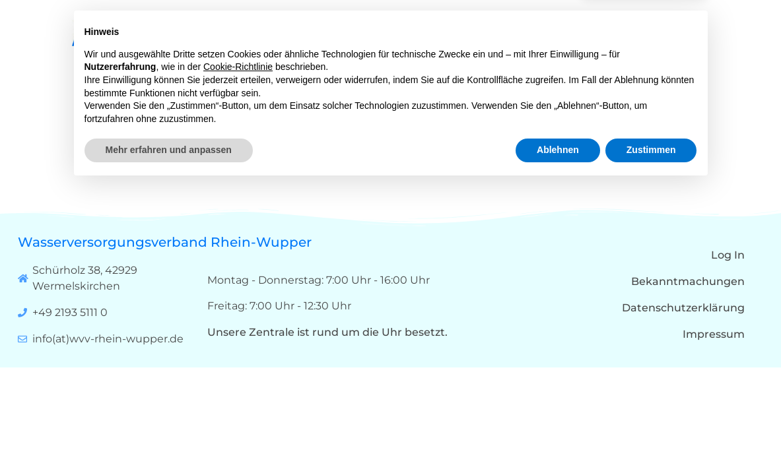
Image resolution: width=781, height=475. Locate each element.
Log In (728, 255)
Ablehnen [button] (558, 438)
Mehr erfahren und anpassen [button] (169, 438)
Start (382, 39)
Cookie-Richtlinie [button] (238, 355)
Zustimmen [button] (651, 438)
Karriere (599, 39)
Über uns (451, 39)
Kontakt (668, 39)
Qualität (530, 39)
